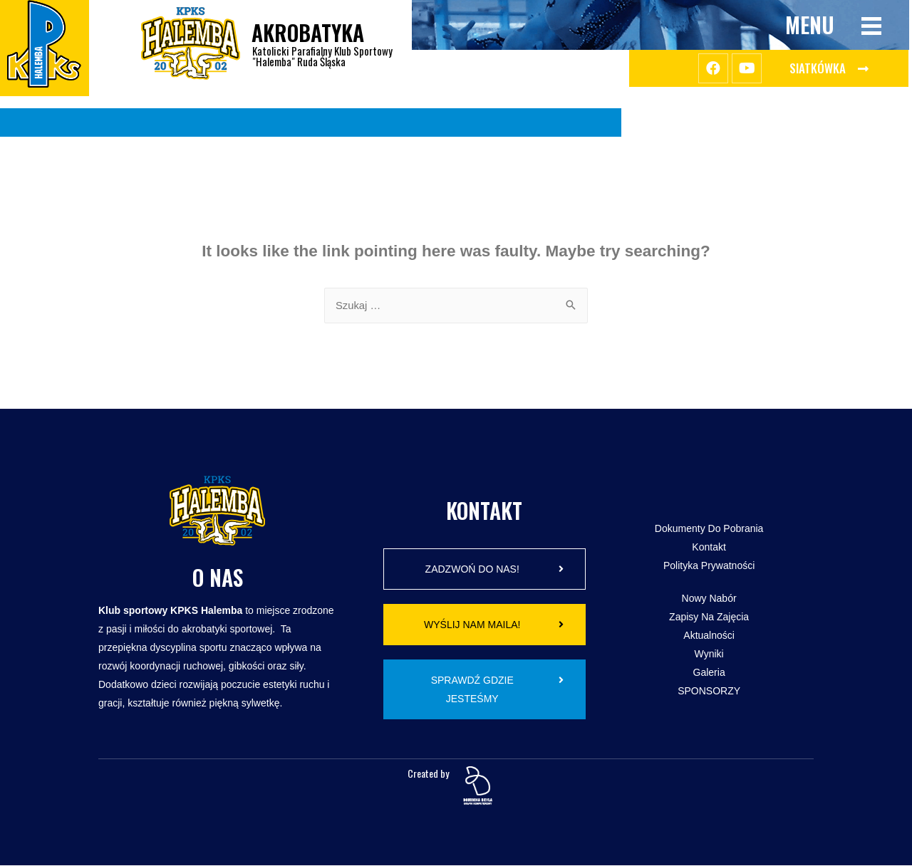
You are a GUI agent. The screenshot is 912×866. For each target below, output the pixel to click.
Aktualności (709, 636)
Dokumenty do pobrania (709, 529)
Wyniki (709, 654)
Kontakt (708, 547)
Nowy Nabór (709, 599)
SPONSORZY (709, 691)
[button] (829, 68)
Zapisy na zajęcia (709, 617)
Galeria (709, 673)
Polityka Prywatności (709, 566)
